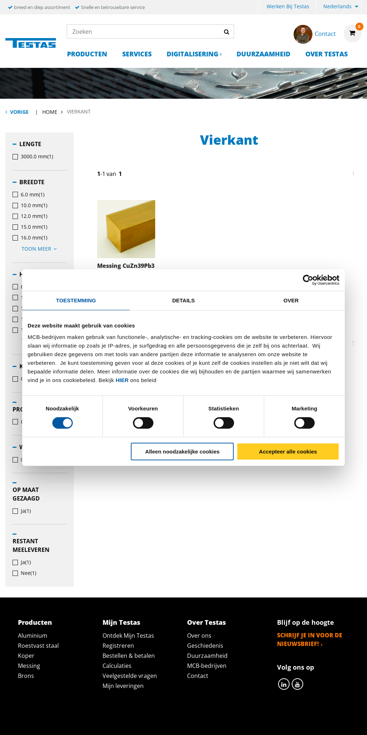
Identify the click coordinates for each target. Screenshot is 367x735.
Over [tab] (291, 300)
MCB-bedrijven (207, 666)
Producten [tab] (35, 622)
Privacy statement (88, 722)
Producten (87, 54)
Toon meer (40, 248)
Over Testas (326, 54)
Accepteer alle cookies (288, 451)
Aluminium (32, 635)
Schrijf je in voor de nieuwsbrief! (309, 639)
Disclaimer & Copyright (307, 722)
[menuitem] (258, 7)
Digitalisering (192, 54)
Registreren (118, 646)
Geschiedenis (205, 646)
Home (49, 111)
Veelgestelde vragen (130, 676)
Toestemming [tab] (76, 300)
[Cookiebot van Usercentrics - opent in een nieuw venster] (308, 279)
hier (122, 380)
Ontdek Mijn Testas (128, 635)
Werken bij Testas (288, 6)
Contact (197, 676)
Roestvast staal (38, 646)
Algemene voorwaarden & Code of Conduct (194, 722)
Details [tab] (183, 300)
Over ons (199, 635)
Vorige (19, 111)
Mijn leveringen (123, 686)
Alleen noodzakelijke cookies (182, 451)
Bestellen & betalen (129, 656)
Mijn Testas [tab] (121, 622)
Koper (26, 656)
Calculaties (117, 666)
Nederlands (337, 6)
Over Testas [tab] (206, 622)
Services (137, 54)
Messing (29, 666)
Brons (26, 676)
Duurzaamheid (263, 54)
